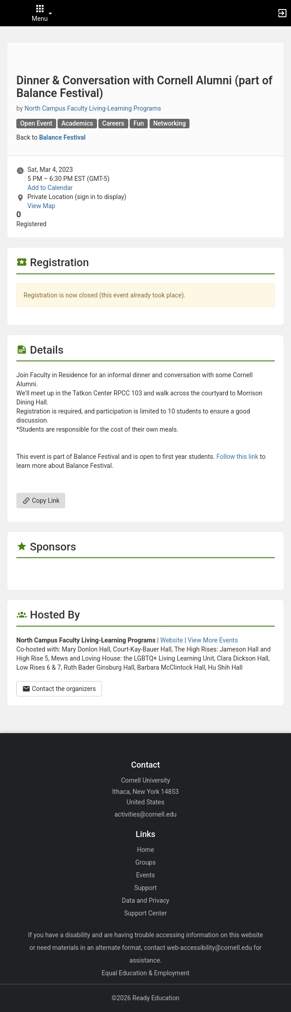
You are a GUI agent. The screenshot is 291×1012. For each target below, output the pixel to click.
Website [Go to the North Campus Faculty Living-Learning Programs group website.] (171, 640)
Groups (146, 862)
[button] (11, 13)
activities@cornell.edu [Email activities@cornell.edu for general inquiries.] (145, 814)
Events (145, 875)
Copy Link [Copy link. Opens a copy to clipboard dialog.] (40, 500)
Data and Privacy (145, 900)
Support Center (145, 913)
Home (145, 849)
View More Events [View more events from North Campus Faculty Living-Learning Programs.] (213, 640)
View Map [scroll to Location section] (41, 205)
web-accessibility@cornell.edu (209, 947)
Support (145, 887)
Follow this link (237, 456)
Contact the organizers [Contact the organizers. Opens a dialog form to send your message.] (59, 688)
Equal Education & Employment (145, 973)
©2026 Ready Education (145, 998)
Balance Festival (62, 137)
